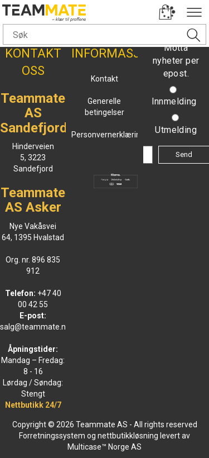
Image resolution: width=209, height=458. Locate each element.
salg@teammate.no (35, 326)
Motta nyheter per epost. (176, 60)
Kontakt (104, 78)
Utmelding (176, 130)
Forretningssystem (52, 435)
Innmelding (174, 101)
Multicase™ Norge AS (104, 446)
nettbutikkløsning (128, 435)
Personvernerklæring (108, 134)
